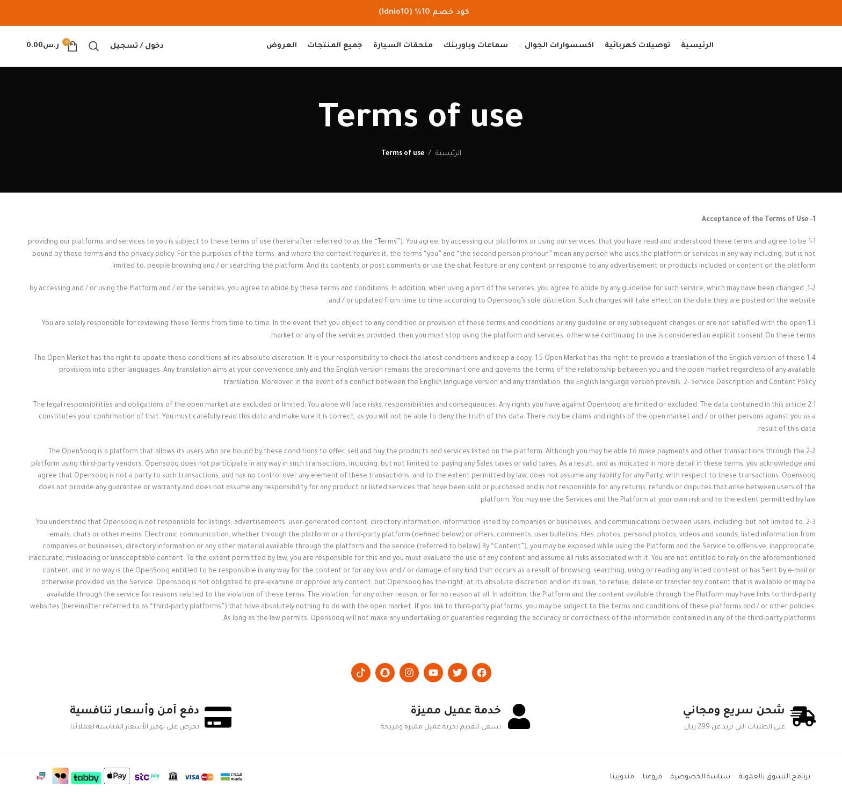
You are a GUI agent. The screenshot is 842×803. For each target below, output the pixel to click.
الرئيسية (448, 157)
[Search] (94, 48)
